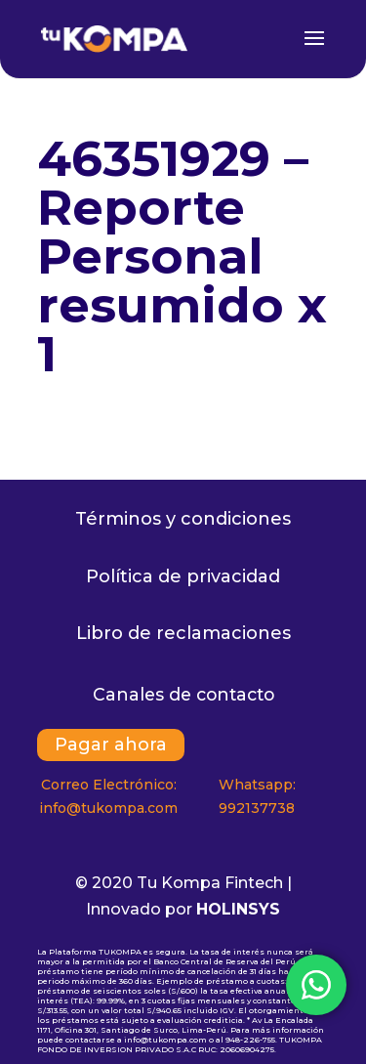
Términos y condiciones (183, 519)
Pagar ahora (111, 745)
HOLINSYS (238, 909)
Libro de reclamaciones (183, 633)
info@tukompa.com (108, 808)
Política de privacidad (183, 576)
